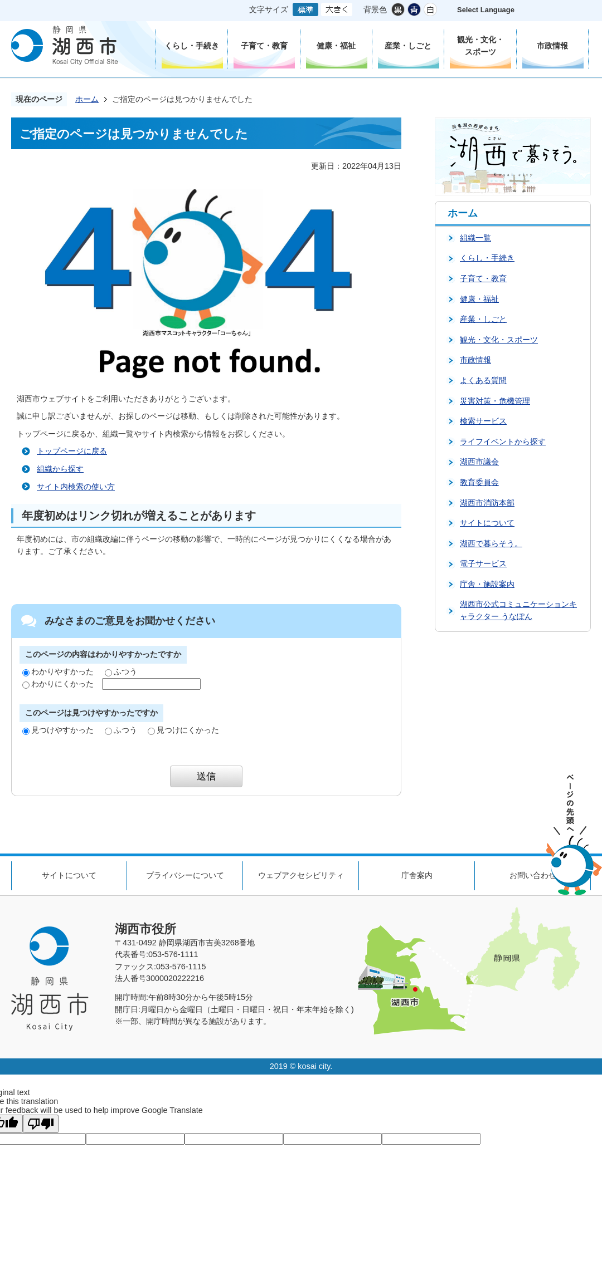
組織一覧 (475, 237)
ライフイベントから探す (503, 441)
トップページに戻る (72, 451)
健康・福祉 (479, 299)
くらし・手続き (487, 257)
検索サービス (483, 420)
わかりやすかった (58, 671)
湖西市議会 (479, 461)
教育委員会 (479, 482)
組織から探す (60, 468)
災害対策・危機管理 (495, 400)
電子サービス (483, 563)
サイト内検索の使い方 (76, 486)
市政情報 (475, 359)
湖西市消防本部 (487, 502)
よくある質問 (483, 380)
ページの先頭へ (574, 834)
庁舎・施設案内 (487, 584)
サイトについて (487, 522)
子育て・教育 (483, 278)
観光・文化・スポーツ (499, 339)
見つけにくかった (183, 729)
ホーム (87, 99)
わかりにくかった (58, 683)
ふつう (121, 671)
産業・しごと (483, 319)
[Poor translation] (41, 1124)
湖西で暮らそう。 (491, 543)
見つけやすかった (58, 729)
